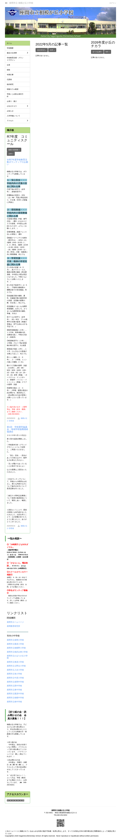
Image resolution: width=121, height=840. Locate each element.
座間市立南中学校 (14, 702)
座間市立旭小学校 (14, 674)
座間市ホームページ (15, 622)
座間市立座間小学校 (15, 640)
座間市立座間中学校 (15, 682)
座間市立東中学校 (14, 690)
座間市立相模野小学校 (16, 648)
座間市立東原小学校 (15, 662)
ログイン (112, 3)
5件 (108, 52)
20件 (52, 50)
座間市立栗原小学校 (15, 644)
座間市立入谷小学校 (15, 670)
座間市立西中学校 (14, 686)
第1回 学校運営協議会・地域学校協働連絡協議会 (17, 429)
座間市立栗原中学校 (15, 694)
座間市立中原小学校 (15, 678)
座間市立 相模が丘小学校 (21, 3)
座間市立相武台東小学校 (17, 652)
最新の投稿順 (14, 150)
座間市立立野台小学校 (16, 666)
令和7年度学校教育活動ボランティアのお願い (17, 162)
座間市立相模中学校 (15, 698)
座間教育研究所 (13, 626)
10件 (10, 154)
